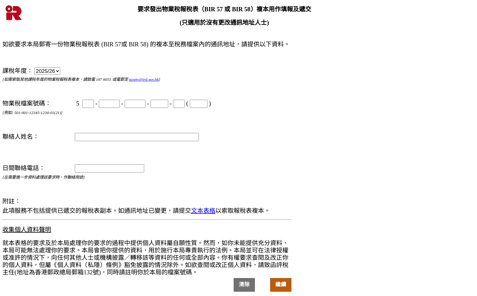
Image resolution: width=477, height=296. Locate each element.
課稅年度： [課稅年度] (31, 70)
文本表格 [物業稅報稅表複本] (203, 210)
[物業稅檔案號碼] (109, 104)
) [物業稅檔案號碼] (200, 103)
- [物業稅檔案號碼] (90, 103)
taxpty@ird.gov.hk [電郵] (143, 79)
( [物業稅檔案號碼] (181, 103)
